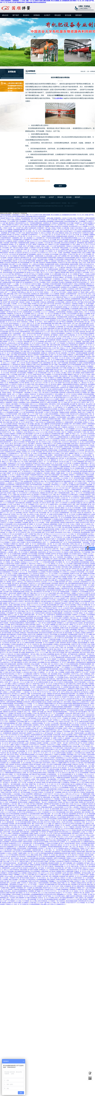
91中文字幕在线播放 (23, 404)
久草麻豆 (78, 604)
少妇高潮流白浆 (41, 275)
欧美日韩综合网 (46, 465)
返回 (60, 186)
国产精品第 (25, 636)
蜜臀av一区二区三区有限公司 (22, 552)
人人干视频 (19, 394)
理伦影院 (42, 613)
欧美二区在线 (54, 331)
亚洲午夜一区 (47, 550)
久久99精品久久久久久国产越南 (11, 361)
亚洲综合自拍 (12, 343)
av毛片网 (86, 437)
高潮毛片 (47, 438)
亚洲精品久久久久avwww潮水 (16, 455)
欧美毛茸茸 (11, 746)
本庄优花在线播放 (49, 585)
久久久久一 (60, 718)
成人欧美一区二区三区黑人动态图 (57, 354)
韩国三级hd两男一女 (40, 412)
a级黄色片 (88, 823)
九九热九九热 (21, 261)
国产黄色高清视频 (14, 618)
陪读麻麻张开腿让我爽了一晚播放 (82, 279)
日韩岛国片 (26, 864)
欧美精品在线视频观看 (49, 856)
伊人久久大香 (53, 252)
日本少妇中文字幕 (82, 294)
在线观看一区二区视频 (17, 560)
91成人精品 (30, 298)
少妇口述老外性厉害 (46, 751)
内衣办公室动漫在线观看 (19, 524)
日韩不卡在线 (83, 307)
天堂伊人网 (70, 547)
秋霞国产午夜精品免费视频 (62, 308)
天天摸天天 (72, 836)
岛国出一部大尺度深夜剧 (54, 567)
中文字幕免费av (40, 476)
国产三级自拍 (54, 558)
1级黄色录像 (88, 851)
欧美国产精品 (25, 785)
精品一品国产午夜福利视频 (61, 363)
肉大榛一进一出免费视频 (82, 234)
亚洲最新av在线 (36, 822)
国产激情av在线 (59, 328)
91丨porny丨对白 (50, 405)
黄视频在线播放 (27, 266)
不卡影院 (83, 432)
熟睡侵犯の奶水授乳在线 (22, 290)
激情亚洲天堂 (70, 869)
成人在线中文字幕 (61, 624)
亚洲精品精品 (45, 557)
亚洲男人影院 (25, 325)
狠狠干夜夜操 (26, 419)
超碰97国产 (92, 256)
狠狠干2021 (24, 705)
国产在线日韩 (89, 804)
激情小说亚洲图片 (81, 484)
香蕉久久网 (63, 231)
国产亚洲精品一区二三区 (30, 649)
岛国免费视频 (80, 315)
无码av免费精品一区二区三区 (62, 394)
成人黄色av (81, 305)
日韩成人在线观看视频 (40, 221)
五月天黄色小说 (89, 588)
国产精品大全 (61, 683)
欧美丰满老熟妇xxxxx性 (83, 695)
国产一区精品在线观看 (23, 409)
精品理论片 (29, 537)
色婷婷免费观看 (41, 565)
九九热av (51, 272)
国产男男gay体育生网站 (29, 624)
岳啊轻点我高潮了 (66, 749)
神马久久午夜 (4, 734)
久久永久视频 (66, 537)
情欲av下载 (40, 272)
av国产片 (57, 502)
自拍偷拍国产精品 (73, 317)
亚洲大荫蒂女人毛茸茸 (55, 404)
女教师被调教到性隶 (25, 331)
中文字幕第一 (27, 695)
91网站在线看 (10, 466)
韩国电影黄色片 (44, 507)
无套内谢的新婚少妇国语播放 (37, 405)
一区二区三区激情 (35, 396)
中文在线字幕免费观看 (33, 289)
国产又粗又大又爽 (30, 726)
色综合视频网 (41, 662)
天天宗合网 (47, 243)
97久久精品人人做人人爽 (66, 325)
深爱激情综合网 (55, 725)
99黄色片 (69, 261)
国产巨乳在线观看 (52, 818)
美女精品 (55, 516)
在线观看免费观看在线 (89, 363)
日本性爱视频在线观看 (89, 493)
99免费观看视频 (43, 881)
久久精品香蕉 (9, 259)
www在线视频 (35, 305)
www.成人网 (38, 267)
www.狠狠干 (8, 833)
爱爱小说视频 (16, 315)
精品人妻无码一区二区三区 (61, 649)
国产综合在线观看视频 (26, 590)
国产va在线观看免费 (61, 445)
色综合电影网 (89, 267)
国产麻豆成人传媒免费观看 (19, 621)
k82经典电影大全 (12, 236)
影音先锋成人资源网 (29, 516)
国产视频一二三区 (59, 667)
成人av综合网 (17, 318)
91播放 (21, 861)
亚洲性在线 (52, 679)
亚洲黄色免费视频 (68, 682)
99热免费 (52, 687)
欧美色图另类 (60, 861)
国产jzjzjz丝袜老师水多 (23, 346)
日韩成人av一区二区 (65, 348)
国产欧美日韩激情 (10, 427)
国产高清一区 (63, 458)
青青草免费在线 (58, 381)
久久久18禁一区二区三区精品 (31, 251)
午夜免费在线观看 (59, 509)
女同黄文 (90, 881)
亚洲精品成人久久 (44, 869)
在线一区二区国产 (19, 614)
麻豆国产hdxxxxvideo (17, 377)
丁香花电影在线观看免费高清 (16, 623)
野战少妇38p (32, 563)
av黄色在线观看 (90, 754)
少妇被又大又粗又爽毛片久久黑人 (13, 226)
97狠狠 (10, 532)
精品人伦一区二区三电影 (33, 323)
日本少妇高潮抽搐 (55, 438)
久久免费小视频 (91, 396)
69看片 (55, 493)
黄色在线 (79, 679)
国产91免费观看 (62, 256)
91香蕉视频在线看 (17, 239)
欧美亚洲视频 (29, 381)
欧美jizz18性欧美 (77, 683)
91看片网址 (57, 425)
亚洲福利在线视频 (5, 396)
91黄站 (12, 249)
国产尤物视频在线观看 (6, 282)
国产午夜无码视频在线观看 (53, 287)
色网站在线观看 (64, 247)
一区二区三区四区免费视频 (36, 409)
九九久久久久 (79, 428)
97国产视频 (80, 302)
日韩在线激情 (54, 282)
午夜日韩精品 (74, 779)
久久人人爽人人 (66, 501)
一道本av (24, 333)
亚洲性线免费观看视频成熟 (47, 667)
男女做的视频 (23, 300)
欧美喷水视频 (56, 702)
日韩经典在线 (51, 353)
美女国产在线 (20, 228)
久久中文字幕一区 (84, 330)
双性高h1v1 (11, 437)
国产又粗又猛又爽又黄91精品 (19, 628)
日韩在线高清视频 (48, 734)
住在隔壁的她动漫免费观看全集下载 (81, 318)
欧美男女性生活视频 (36, 226)
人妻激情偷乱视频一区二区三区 (44, 516)
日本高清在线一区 (77, 611)
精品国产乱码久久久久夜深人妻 (75, 817)
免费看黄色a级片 (54, 458)
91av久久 (38, 817)
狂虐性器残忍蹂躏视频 (29, 295)
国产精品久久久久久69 (65, 830)
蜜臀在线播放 (58, 274)
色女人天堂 (21, 461)
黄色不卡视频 (11, 219)
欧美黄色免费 (76, 530)
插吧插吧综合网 (24, 389)
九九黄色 (32, 825)
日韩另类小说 (88, 853)
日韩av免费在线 (17, 637)
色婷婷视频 (19, 512)
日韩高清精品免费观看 (40, 448)
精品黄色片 (91, 611)
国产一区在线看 (90, 672)
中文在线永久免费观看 (77, 394)
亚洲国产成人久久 (76, 626)
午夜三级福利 (69, 400)
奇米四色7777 (41, 848)
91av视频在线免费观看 (87, 430)
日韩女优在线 (75, 540)
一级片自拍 (33, 654)
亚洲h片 (61, 463)
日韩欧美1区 (59, 741)
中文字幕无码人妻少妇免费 (9, 642)
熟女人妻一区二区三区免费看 (83, 254)
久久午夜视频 (37, 391)
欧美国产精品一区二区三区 (25, 374)
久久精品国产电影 (33, 868)
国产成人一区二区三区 (25, 526)
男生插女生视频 (60, 759)
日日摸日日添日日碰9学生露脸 (43, 560)
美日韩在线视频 (25, 894)
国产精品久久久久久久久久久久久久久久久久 (73, 425)
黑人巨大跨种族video (85, 707)
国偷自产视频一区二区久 (15, 460)
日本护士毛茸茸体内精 (24, 294)
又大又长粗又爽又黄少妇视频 (59, 374)
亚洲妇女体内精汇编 (55, 226)
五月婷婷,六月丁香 (65, 529)
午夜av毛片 (60, 836)
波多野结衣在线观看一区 (58, 389)
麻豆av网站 (49, 478)
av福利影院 (19, 476)
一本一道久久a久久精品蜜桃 (51, 313)
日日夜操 (57, 642)
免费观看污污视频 (21, 593)
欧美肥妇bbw (62, 869)
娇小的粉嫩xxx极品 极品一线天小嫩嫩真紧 (39, 424)
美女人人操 (33, 565)
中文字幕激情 (14, 688)
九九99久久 (80, 593)
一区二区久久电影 (37, 229)
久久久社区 (10, 504)
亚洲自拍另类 (73, 598)
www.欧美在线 (19, 341)
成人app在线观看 (32, 460)
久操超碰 (55, 351)
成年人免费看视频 (54, 876)
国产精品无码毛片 (77, 233)
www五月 (47, 575)
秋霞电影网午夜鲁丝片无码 (37, 475)
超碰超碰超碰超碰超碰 (45, 224)
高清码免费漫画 (7, 305)
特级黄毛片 (43, 744)
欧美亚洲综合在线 (80, 753)
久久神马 (74, 461)
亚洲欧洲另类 (43, 567)
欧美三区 (32, 345)
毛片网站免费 (79, 716)
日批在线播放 (67, 346)
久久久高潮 (28, 874)
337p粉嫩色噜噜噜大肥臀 (46, 356)
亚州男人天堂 (45, 764)
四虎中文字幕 (72, 356)
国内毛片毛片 (3, 639)
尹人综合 (22, 588)
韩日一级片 (51, 396)
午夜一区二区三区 (37, 231)
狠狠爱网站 (69, 290)
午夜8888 (28, 359)
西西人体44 (29, 308)
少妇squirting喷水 (8, 876)
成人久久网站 (76, 368)
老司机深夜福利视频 (69, 221)
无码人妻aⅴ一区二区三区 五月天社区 (42, 549)
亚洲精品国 (23, 632)
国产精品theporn (14, 391)
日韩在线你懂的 (7, 771)
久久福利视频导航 (54, 830)
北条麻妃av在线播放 (52, 466)
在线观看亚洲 (60, 257)
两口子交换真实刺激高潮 (88, 442)
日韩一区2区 (36, 335)
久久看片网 (22, 363)
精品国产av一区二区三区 (85, 345)
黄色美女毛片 (33, 585)
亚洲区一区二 (87, 315)
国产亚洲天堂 (86, 563)
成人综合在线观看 (17, 534)
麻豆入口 (6, 869)
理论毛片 (7, 407)
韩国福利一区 (55, 659)
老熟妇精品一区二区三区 (75, 335)
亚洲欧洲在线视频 (67, 764)
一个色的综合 (71, 711)
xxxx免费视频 (76, 707)
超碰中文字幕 (15, 289)
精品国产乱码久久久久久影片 (43, 331)
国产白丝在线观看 (26, 850)
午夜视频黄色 (19, 887)
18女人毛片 (70, 341)
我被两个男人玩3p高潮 (69, 762)
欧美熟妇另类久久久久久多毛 (42, 366)
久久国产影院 (6, 279)
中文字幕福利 (50, 437)
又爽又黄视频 (36, 751)
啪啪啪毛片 (70, 374)
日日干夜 (20, 790)
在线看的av (56, 644)
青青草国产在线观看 (17, 349)
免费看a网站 (51, 825)
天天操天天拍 (33, 631)
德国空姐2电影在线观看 (70, 379)
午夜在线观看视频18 (25, 639)
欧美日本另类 (15, 526)
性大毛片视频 (70, 223)
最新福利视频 (30, 366)
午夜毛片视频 (17, 527)
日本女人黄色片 (24, 499)
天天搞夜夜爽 (45, 812)
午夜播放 (68, 219)
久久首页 (42, 749)
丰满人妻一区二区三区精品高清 (82, 397)
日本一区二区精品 (63, 402)
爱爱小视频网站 (36, 266)
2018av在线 (51, 647)
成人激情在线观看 (54, 809)
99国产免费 (26, 631)
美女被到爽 (3, 234)
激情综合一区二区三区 (41, 325)
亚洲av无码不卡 (75, 443)
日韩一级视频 (83, 573)
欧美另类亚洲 (50, 868)
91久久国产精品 (78, 647)
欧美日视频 (89, 410)
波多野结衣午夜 (64, 387)
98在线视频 (73, 860)
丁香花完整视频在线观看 (39, 590)
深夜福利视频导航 (11, 290)
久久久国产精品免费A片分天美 (74, 399)
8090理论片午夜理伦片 (6, 239)
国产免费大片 (52, 539)
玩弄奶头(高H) (45, 864)
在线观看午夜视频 (70, 672)
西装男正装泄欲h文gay (47, 631)
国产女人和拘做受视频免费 (88, 530)
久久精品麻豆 (81, 855)
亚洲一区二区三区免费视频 (37, 341)
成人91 (8, 762)
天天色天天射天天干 (70, 315)
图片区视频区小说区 (83, 598)
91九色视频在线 (76, 463)
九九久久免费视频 (8, 229)
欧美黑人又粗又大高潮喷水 (84, 252)
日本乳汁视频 (64, 619)
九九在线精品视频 (23, 881)
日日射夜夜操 (65, 226)
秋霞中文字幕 (9, 307)
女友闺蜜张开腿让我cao (29, 336)
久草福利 (21, 348)
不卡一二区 (7, 568)
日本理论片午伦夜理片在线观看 (19, 838)
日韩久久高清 (77, 637)
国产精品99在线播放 (40, 774)
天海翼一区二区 (41, 287)
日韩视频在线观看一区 (17, 762)
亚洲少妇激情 (27, 655)
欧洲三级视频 (25, 267)
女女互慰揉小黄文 (56, 442)
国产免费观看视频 (44, 845)
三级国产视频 (10, 328)
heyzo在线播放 (42, 572)
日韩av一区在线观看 (8, 428)
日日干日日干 (38, 382)
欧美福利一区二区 (55, 705)
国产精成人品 (65, 600)
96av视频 (65, 616)
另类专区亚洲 (3, 277)
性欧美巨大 (79, 371)
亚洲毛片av (66, 456)
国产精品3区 (73, 679)
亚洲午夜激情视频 (5, 435)
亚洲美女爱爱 (56, 345)
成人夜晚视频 (66, 596)
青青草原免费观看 (19, 703)
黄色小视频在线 (36, 601)
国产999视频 (74, 346)
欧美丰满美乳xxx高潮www (50, 762)
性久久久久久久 (44, 690)
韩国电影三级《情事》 (36, 558)
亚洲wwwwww (7, 363)
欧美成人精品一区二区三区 (70, 336)
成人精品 (9, 417)
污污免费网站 (58, 377)
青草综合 (70, 621)
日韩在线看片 (5, 491)
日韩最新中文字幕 (14, 878)
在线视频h (51, 259)
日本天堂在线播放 (21, 372)
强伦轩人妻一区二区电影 (46, 514)
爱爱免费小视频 (65, 272)
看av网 (6, 746)
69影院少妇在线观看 (52, 402)
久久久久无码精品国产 (56, 420)
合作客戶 (47, 15)
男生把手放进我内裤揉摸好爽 (78, 526)
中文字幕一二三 (38, 562)
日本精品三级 (89, 820)
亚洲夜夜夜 (3, 651)
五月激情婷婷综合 (74, 848)
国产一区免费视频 (80, 221)
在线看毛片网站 (49, 307)
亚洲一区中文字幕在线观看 (56, 447)
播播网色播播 (33, 552)
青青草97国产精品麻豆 (35, 764)
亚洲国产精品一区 (78, 320)
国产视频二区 (8, 478)
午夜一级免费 (39, 517)
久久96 (7, 776)
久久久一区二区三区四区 (30, 884)
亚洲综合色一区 (34, 394)
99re (82, 516)
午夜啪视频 (74, 252)
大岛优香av (89, 356)
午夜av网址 (82, 224)
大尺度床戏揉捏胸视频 (85, 685)
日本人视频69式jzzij (85, 568)
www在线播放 (8, 501)
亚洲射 (70, 746)
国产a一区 (11, 298)
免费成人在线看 (83, 308)
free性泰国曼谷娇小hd (13, 453)
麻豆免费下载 (73, 404)
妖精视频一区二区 (49, 274)
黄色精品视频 (26, 489)
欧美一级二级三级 (50, 308)
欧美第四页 (11, 600)
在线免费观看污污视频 (52, 609)
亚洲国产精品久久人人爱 (49, 443)
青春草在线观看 (90, 475)
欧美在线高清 (63, 341)
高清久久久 (34, 313)
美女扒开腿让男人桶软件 (81, 251)
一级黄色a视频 (50, 218)
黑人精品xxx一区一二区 (54, 267)
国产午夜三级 (50, 777)
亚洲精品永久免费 (31, 364)
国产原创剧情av (8, 498)
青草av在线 (55, 233)
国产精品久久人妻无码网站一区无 (84, 272)
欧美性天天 (43, 402)
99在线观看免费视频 (35, 830)
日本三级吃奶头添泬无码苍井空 (61, 451)
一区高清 (75, 680)
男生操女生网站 (43, 578)
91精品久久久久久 (5, 391)
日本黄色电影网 (39, 295)
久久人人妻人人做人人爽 (84, 336)
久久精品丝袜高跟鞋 (58, 807)
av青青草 (44, 746)
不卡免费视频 (25, 405)
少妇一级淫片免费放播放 (66, 863)
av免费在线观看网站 (23, 573)
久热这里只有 (31, 583)
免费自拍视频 (58, 428)
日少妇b (27, 427)
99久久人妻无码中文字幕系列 (36, 573)
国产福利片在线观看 (61, 690)
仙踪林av (15, 402)
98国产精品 (22, 470)
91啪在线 (74, 292)
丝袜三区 (64, 432)
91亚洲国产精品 (32, 534)
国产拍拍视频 (50, 677)
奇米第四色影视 (26, 219)
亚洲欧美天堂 (77, 692)
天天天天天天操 (69, 521)
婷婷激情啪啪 (66, 381)
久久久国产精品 (79, 762)
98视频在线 (61, 233)
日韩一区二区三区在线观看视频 (34, 611)
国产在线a (48, 228)
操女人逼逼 (79, 323)
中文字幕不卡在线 (20, 233)
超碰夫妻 (66, 328)
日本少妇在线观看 (72, 313)
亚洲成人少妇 (34, 761)
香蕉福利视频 (72, 363)
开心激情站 (64, 289)
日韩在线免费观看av (53, 414)
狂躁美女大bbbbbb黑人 (22, 379)
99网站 (87, 292)
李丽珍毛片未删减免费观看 (26, 618)
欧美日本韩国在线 (14, 323)
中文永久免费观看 (17, 586)
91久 (38, 489)
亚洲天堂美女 (9, 792)
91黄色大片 (34, 670)
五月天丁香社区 (16, 321)
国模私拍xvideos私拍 (22, 662)
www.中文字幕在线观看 (12, 855)
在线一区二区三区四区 (86, 726)
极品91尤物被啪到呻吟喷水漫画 (48, 386)
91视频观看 (13, 887)
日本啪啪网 (31, 504)
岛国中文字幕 (40, 307)
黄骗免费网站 (9, 440)
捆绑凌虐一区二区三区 (30, 343)
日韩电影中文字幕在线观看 (63, 443)
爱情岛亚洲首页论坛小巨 (22, 223)
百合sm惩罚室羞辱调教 (37, 539)
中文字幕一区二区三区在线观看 (42, 521)
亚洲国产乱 (6, 784)
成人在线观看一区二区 (75, 718)
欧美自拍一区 (85, 435)
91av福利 (45, 414)
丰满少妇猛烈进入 (63, 376)
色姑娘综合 (53, 817)
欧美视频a (78, 836)
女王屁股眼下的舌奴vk (9, 287)
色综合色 (72, 456)
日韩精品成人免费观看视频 (59, 223)
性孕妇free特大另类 (50, 810)
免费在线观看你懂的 (30, 715)
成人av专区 (84, 368)
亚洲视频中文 (60, 623)
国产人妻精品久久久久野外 (52, 244)
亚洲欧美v (84, 424)
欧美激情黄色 (15, 567)
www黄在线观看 (89, 878)
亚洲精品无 (89, 558)
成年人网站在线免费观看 (46, 644)
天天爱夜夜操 (56, 279)
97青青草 (32, 428)
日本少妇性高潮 (12, 734)
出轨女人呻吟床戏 (24, 224)
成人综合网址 (63, 313)
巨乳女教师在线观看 (56, 716)
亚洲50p (79, 328)
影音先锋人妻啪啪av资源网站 (34, 368)
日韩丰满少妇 (59, 456)
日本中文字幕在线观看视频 (74, 364)
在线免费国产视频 (73, 601)
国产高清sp (32, 274)
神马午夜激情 (51, 660)
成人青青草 (63, 804)
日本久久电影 (90, 376)
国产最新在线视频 (30, 442)
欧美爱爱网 (11, 705)
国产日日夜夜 (21, 447)
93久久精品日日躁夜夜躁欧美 (7, 641)
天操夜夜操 (74, 303)
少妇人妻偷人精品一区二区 (27, 351)
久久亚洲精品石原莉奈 (58, 519)
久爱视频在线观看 (84, 247)
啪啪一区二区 (32, 389)
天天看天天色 (60, 637)
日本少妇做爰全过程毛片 (65, 504)
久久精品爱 (81, 415)
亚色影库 (28, 363)
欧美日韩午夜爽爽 (29, 730)
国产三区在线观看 (38, 369)
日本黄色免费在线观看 (55, 284)
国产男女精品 (76, 539)
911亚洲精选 (83, 810)
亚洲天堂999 (39, 580)
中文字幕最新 (89, 338)
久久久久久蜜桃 (30, 285)
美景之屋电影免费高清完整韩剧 (69, 238)
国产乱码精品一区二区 (55, 785)
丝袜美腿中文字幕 (66, 310)
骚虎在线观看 (8, 840)
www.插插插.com (9, 483)
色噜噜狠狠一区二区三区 (23, 830)
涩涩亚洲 (14, 256)
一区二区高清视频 (59, 677)
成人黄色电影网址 (63, 634)
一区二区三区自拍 (36, 526)
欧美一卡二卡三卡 (15, 588)
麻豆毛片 (10, 335)
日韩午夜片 (25, 512)
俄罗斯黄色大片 (19, 274)
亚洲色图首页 (69, 586)
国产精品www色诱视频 (17, 539)
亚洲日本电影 (67, 455)
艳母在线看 (73, 606)
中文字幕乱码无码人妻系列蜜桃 (18, 368)
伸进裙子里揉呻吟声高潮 (48, 236)
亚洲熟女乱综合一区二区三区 (52, 486)
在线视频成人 (52, 312)
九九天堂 (26, 274)
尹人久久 (37, 652)
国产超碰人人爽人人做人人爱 (70, 846)
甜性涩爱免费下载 (31, 835)
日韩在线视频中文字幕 (14, 465)
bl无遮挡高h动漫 (70, 392)
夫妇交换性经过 (82, 287)
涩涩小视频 (58, 665)
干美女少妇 (85, 310)
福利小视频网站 (84, 256)
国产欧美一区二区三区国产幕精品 (16, 611)
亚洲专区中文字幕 (63, 262)
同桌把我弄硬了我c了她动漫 (10, 781)
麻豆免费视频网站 (54, 864)
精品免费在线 (20, 644)
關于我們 (16, 15)
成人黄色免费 (35, 494)
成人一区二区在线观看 (83, 618)
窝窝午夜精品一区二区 (76, 442)
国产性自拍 (26, 575)
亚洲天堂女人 (81, 889)
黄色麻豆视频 (55, 368)
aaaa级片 (73, 435)
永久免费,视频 (65, 228)
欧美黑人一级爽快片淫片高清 (22, 428)
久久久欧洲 (40, 902)
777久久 (47, 315)
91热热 (60, 470)
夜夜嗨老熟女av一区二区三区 (81, 586)
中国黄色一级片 (9, 562)
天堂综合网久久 (15, 572)
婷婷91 (46, 354)
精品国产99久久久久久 (14, 619)
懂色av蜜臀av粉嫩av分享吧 (11, 294)
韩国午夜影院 (73, 600)
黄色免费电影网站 (25, 218)
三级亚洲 (61, 335)
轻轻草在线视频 (4, 631)
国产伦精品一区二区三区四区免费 (48, 219)
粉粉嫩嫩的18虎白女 (24, 506)
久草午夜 (30, 456)
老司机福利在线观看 (9, 716)
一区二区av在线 (43, 326)
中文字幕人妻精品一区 (84, 219)
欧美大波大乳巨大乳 (59, 369)
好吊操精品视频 (31, 300)
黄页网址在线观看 (22, 802)
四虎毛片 (83, 402)
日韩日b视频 (36, 471)
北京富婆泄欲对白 (33, 234)
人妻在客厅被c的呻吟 (69, 843)
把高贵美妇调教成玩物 (24, 275)
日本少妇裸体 (87, 351)
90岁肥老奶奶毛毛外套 (15, 267)
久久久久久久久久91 (50, 297)
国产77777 (67, 675)
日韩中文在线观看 (87, 259)
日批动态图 (35, 502)
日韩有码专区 (12, 540)
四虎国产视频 (13, 243)
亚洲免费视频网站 (16, 317)
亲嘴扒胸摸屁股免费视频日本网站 (21, 280)
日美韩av (72, 544)
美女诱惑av (59, 835)
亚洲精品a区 (44, 353)
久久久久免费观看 (54, 294)
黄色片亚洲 (44, 600)
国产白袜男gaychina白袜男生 (10, 345)
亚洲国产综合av (49, 700)
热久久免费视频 (24, 407)
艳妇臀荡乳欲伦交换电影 (51, 470)
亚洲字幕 (53, 553)
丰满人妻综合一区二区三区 (58, 358)
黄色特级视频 (17, 445)
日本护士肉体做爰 (55, 430)
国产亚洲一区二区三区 (73, 723)
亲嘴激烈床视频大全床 (50, 703)
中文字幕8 (48, 483)
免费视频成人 (72, 695)
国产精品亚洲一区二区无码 (84, 790)
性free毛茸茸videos (65, 572)
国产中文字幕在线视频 (30, 606)
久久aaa (48, 305)
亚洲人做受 (12, 264)
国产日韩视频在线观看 (26, 279)
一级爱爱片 (34, 711)
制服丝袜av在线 (51, 456)
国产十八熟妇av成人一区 (81, 577)
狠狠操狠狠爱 (45, 420)
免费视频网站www (61, 894)
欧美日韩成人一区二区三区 (42, 336)
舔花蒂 (82, 443)
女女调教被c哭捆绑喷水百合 (83, 514)
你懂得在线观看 (77, 563)
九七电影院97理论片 (53, 504)
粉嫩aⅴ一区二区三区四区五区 (23, 284)
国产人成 (32, 257)
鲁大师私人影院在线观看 (22, 685)
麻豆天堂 (74, 302)
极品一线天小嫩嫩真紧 (68, 736)
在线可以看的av (63, 254)
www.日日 (38, 583)
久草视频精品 (89, 366)
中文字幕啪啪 (66, 756)
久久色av (48, 723)
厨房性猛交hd (49, 613)
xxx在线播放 (87, 313)
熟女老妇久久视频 (40, 351)
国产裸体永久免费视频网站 (67, 321)
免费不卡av (36, 435)
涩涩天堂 (45, 419)
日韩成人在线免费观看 (65, 669)
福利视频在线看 (28, 481)
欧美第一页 (57, 289)
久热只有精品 (62, 570)
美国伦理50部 (50, 289)
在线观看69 (10, 738)
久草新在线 (41, 318)
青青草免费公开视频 (67, 567)
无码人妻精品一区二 (76, 382)
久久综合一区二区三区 (42, 726)
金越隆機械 (59, 98)
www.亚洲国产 (82, 614)
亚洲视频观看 (10, 846)
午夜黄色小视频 (23, 399)
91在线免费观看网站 (89, 886)
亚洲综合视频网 (18, 679)
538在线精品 (19, 707)
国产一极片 (11, 858)
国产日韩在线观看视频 (24, 262)
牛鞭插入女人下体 (49, 618)
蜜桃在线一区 (14, 506)
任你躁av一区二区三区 (6, 397)
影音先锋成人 (80, 417)
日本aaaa (40, 239)
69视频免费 (39, 634)
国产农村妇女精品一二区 (87, 290)
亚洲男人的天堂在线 (84, 264)
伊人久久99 (52, 812)
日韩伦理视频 (25, 777)
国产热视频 (22, 652)
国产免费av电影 (55, 540)
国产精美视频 (39, 619)
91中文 (92, 317)
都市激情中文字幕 (42, 466)
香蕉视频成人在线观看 (72, 312)
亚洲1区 (44, 391)
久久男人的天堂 (85, 295)
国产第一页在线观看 (42, 641)
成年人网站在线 (48, 711)
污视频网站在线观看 (64, 412)
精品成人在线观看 (53, 570)
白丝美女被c (76, 581)
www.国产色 (15, 269)
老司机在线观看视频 (82, 534)
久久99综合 (8, 853)
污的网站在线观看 (7, 488)
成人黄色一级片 (18, 728)
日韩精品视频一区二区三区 (55, 772)
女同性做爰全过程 (31, 616)
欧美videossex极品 (55, 471)
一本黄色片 (17, 218)
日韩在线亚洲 (14, 845)
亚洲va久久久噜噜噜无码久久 (58, 904)
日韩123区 (15, 851)
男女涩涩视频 (53, 634)
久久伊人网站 (57, 813)
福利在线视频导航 (30, 410)
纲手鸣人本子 (17, 792)
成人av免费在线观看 (68, 506)
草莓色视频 (26, 341)
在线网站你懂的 (86, 491)
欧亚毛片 (92, 219)
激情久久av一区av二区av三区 (59, 491)
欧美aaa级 (84, 884)
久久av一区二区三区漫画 (51, 573)
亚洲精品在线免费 (43, 570)
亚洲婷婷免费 (79, 728)
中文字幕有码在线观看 (11, 414)
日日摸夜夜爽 (27, 349)
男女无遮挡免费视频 (18, 272)
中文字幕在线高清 (30, 879)
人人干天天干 (23, 323)
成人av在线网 (89, 613)
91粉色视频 (39, 238)
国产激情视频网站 (31, 254)
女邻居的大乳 (60, 318)
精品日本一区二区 (75, 810)
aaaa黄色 (55, 256)
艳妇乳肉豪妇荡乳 (20, 502)
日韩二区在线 (65, 568)
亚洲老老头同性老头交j (50, 759)
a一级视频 (57, 777)
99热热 (18, 761)
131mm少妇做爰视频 (63, 573)
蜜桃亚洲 (23, 693)
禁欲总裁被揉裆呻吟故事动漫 (76, 583)
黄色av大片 (53, 366)
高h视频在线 (26, 825)
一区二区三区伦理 (81, 860)
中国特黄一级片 (11, 394)
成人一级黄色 (58, 506)
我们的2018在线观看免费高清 (34, 542)
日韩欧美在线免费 (34, 575)
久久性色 (88, 682)
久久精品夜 (37, 246)
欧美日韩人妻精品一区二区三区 (63, 507)
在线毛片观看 (6, 832)
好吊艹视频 (30, 593)
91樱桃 (90, 634)
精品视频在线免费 (49, 264)
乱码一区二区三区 (56, 784)
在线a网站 (91, 440)
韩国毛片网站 (76, 713)
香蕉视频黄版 (10, 570)
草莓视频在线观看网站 (52, 262)
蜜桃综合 (12, 759)
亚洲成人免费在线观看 (49, 328)
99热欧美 (23, 364)
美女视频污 (4, 338)
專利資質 (57, 15)
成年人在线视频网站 (21, 221)
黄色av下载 (44, 481)
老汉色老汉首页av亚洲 (50, 894)
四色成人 (60, 674)
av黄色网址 (17, 437)
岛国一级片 (26, 578)
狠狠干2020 (3, 535)
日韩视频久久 (7, 542)
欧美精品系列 (27, 702)
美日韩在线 (18, 764)
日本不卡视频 (50, 290)
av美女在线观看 (52, 836)
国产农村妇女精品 (33, 376)
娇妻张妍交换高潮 (75, 841)
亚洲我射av (6, 410)
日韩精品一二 (67, 489)
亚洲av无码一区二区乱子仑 (43, 540)
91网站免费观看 (62, 364)
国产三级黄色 (6, 899)
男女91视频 (90, 698)
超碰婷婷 (78, 358)
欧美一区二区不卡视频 (34, 358)
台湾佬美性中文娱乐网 (78, 496)
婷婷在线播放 (71, 769)
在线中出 (66, 335)
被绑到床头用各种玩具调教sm (30, 318)
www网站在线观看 (78, 354)
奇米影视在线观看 (12, 371)
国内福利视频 (55, 392)
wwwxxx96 (13, 409)
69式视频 (54, 280)
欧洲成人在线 (68, 233)
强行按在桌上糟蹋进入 (58, 277)
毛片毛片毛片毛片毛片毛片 (44, 692)
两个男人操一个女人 (10, 432)
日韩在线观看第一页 (78, 269)
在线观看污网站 (8, 818)
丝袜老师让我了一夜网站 (81, 386)
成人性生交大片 (46, 333)
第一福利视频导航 (79, 243)
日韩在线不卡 (77, 881)
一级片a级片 (65, 743)
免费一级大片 (56, 494)
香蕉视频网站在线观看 (13, 412)
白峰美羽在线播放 (27, 725)
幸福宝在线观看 (45, 266)
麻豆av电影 (60, 593)
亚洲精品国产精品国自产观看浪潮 (55, 391)
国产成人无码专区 (30, 517)
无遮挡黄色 (47, 473)
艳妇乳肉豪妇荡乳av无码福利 (20, 486)
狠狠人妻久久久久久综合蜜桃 (36, 522)
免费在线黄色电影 (55, 522)
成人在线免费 (69, 751)
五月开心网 (28, 815)
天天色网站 (51, 897)
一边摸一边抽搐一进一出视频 (7, 509)
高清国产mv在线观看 (18, 241)
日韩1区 (88, 677)
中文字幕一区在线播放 (40, 282)
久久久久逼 (49, 833)
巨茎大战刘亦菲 (59, 585)
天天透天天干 (74, 466)
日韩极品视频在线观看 (46, 807)
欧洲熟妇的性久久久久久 (82, 501)
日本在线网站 (5, 247)
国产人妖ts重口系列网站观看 (69, 590)
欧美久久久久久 (34, 404)
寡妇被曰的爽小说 (25, 315)
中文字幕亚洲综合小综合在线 (38, 496)
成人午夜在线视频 (68, 326)
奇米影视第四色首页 (29, 560)
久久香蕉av (59, 578)
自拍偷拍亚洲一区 (33, 415)
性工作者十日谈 (64, 488)
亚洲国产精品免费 (51, 623)
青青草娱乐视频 (45, 790)
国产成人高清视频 (83, 261)
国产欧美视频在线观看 (14, 639)
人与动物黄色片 (74, 591)
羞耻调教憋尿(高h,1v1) (6, 364)
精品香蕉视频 (37, 679)
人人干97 (4, 219)
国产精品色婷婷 (75, 471)
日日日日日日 (65, 442)
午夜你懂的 (40, 685)
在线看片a (90, 349)
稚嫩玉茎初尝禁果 (60, 581)
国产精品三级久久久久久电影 (14, 336)
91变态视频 (38, 285)
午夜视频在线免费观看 (8, 703)
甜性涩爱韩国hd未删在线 (82, 297)
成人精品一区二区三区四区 (15, 809)
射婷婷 (68, 879)
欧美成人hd (48, 392)
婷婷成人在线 (75, 409)
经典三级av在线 (4, 675)
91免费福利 (48, 374)
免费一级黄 (50, 345)
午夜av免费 (31, 598)
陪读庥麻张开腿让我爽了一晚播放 (60, 433)
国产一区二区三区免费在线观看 (12, 553)
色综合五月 (75, 261)
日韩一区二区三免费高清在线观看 (49, 269)
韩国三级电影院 (89, 243)
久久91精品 (7, 506)
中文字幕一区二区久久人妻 (68, 234)
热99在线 (13, 687)
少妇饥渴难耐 (53, 756)
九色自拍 (64, 218)
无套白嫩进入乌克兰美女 (16, 695)
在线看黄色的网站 (59, 221)
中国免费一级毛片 (22, 246)
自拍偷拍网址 (49, 858)
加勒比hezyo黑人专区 (55, 749)
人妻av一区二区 (17, 270)
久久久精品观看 (38, 455)
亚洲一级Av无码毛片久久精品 (43, 442)
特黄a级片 (10, 285)
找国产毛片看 (39, 414)
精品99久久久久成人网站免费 (22, 328)
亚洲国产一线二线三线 (13, 473)
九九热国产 (74, 410)
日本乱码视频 (20, 721)
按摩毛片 (9, 651)
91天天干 (37, 504)
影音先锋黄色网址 (23, 354)
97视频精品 (70, 432)
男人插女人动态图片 (77, 229)
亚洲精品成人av (27, 723)
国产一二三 (8, 292)
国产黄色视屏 (68, 277)
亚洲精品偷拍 (29, 674)
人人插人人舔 (19, 507)
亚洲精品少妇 (75, 702)
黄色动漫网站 (85, 241)
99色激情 (2, 409)
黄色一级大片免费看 (25, 340)
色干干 (35, 608)
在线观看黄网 (34, 363)
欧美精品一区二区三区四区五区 (48, 270)
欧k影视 (77, 392)
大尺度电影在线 (39, 399)
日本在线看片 (48, 351)
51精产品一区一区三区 (39, 753)
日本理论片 (39, 606)
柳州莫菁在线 (16, 364)
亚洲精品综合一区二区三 (8, 251)
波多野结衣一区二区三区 (56, 305)
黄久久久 (22, 285)
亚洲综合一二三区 (49, 292)
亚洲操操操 (40, 886)
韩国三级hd (51, 330)
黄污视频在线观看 (49, 369)
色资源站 (80, 623)
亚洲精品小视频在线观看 (26, 448)
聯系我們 (78, 15)
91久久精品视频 (17, 397)
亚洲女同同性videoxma (24, 855)
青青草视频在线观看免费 (79, 609)
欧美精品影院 (73, 789)
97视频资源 (18, 545)
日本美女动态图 (87, 302)
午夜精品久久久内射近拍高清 (73, 246)
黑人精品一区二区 (53, 682)
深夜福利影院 (77, 812)
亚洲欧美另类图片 (44, 294)
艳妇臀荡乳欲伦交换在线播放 (20, 478)
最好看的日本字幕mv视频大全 (66, 251)
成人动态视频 (60, 361)
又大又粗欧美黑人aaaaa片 (46, 494)
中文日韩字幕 (67, 463)
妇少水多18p (83, 748)
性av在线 (80, 680)
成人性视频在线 (73, 287)
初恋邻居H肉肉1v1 (57, 550)
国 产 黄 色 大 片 (81, 785)
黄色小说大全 (77, 402)
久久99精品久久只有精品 (42, 705)
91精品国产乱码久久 (49, 889)
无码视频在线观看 (73, 634)
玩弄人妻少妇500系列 (36, 427)
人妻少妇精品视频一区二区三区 (30, 440)
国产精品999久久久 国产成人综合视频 (22, 828)
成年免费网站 (91, 384)
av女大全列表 (12, 254)
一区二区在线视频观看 (35, 557)
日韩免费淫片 (80, 218)
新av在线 (47, 662)
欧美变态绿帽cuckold (47, 767)
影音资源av (60, 731)
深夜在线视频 (23, 869)
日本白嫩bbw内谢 (7, 591)
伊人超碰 (19, 585)
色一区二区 (88, 690)
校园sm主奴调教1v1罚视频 (20, 596)
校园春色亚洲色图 (40, 748)
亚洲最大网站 (87, 858)
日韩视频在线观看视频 (57, 707)
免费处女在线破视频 (36, 702)
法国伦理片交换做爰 (40, 860)
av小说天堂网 (52, 743)
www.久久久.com (82, 396)
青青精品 (4, 902)
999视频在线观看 (13, 348)
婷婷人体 (25, 651)
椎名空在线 (28, 601)
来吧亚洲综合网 (32, 641)
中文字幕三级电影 (10, 379)
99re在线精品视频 (7, 797)
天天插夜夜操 (57, 415)
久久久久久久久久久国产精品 (39, 604)
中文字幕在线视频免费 (16, 297)
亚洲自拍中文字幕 (30, 580)
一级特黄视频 (27, 392)
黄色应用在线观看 (8, 272)
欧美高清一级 (37, 603)
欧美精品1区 (41, 838)
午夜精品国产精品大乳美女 (82, 377)
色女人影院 (76, 331)
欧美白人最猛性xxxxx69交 (85, 346)
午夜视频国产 (85, 619)
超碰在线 (75, 517)
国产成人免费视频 (73, 376)
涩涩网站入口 (86, 422)
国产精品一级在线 (26, 604)
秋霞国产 (39, 389)
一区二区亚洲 (45, 624)
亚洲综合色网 (22, 733)
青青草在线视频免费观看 (33, 353)
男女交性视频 (91, 573)
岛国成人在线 (71, 371)
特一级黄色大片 (80, 267)
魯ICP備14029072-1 (69, 206)
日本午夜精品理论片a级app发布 (12, 700)
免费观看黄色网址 (12, 749)
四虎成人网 (75, 305)
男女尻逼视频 (42, 512)
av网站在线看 (62, 723)
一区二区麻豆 (32, 287)
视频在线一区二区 (7, 468)
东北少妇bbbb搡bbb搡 (24, 269)
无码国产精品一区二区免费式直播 (28, 425)
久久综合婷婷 (29, 317)
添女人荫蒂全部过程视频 (52, 769)
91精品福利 (10, 257)
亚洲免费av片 (70, 577)
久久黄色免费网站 (87, 289)
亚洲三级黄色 (69, 812)
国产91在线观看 (87, 659)
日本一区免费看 (28, 758)
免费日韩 (2, 478)
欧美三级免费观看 (77, 700)
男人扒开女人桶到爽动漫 (69, 887)
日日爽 (92, 637)
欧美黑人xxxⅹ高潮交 (40, 345)
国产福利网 (31, 430)
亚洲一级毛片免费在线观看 (38, 218)
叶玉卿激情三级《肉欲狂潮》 (38, 437)
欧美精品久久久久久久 (27, 562)
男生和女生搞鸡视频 (32, 555)
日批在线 (82, 333)
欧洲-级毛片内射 (84, 522)
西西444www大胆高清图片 (11, 835)
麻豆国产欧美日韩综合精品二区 (81, 282)
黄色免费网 (91, 353)
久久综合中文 (67, 305)
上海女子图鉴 (69, 269)
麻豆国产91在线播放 (72, 642)
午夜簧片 (5, 228)
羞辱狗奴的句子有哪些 (83, 379)
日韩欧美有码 (81, 629)
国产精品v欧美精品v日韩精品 (12, 351)
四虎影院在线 (50, 695)
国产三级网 (71, 488)
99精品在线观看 (34, 224)
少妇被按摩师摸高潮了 (6, 238)
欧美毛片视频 (17, 902)
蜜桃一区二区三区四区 (26, 231)
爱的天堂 (53, 410)
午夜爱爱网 (31, 891)
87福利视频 (6, 243)
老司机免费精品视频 (46, 323)
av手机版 (34, 728)
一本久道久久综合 (88, 606)
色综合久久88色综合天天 (80, 349)
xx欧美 (92, 674)
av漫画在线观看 (15, 832)
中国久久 (48, 430)
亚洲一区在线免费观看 (15, 333)
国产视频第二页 (17, 325)
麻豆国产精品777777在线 (9, 308)
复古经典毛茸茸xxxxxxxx (75, 226)
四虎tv (16, 535)
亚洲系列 (74, 749)
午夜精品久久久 (9, 904)
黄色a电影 (88, 331)
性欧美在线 (69, 320)
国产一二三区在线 (61, 386)
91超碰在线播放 (76, 832)
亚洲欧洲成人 (19, 251)
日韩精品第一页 (8, 626)
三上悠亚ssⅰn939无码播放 (37, 264)
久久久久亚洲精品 (30, 420)
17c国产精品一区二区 (49, 359)
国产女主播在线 (20, 716)
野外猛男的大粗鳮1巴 (67, 284)
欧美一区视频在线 (63, 427)
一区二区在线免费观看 (10, 616)
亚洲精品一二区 (82, 774)
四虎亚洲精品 (12, 346)
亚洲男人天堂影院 (58, 802)
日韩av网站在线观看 (44, 249)
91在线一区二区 (51, 372)
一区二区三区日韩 (79, 420)
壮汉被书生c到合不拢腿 (60, 330)
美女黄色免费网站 (12, 580)
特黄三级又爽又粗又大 (66, 496)
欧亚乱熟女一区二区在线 (78, 758)
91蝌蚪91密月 (31, 371)
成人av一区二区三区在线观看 (18, 736)
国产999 (38, 428)
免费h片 (89, 810)
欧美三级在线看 (61, 366)
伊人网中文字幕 (17, 259)
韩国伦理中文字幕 (71, 267)
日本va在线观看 (10, 330)
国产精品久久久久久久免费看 (51, 399)
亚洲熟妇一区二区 (65, 841)
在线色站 (43, 285)
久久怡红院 (26, 330)
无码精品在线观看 (17, 690)
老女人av (28, 470)
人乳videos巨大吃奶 (78, 277)
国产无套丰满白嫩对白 (82, 711)
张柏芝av (81, 312)
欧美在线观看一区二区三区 (44, 659)
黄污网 (21, 266)
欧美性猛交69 (11, 277)
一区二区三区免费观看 (69, 428)
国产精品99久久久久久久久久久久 (33, 241)
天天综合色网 (19, 565)
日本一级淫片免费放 (65, 702)
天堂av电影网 (60, 675)
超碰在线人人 (19, 720)
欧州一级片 (25, 509)
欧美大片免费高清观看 (75, 239)
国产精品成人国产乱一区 (87, 705)
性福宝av (2, 292)
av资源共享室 (21, 517)
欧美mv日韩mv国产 (17, 651)
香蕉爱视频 (29, 502)
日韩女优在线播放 (29, 716)
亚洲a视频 (70, 368)
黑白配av (84, 371)
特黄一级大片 (53, 557)
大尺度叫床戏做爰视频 (23, 468)
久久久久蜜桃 (11, 476)
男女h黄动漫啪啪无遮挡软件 (11, 400)
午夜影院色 (64, 494)
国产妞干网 (16, 698)
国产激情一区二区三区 (19, 422)
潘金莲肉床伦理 (65, 588)
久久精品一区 (84, 832)
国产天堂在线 (67, 585)
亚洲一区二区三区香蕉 (19, 438)
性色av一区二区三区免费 (49, 239)
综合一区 (2, 562)
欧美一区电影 (87, 262)
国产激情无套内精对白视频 (53, 782)
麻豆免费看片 (52, 417)
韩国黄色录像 (40, 498)
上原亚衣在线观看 (12, 471)
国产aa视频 (37, 447)
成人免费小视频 (55, 797)
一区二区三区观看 (22, 303)
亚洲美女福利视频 (88, 223)
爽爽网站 (71, 453)
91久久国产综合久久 (70, 670)
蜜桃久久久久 (40, 315)
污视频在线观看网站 (85, 498)
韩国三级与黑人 (29, 447)
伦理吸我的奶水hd (8, 270)
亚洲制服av (19, 451)
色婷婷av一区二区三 (31, 417)
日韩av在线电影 (33, 662)
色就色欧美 (42, 262)
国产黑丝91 (42, 308)
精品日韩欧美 (53, 593)
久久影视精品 (91, 799)
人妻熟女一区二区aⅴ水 (19, 669)
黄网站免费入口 (85, 463)
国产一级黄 (13, 247)
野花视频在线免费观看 (85, 664)
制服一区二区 (91, 604)
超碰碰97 (5, 603)
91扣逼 (52, 761)
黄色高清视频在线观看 (72, 901)
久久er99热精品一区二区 (51, 251)
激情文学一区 (57, 547)
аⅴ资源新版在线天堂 (9, 451)
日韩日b (48, 282)
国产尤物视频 (46, 226)
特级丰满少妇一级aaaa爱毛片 (85, 404)
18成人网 (49, 544)
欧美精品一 (37, 387)
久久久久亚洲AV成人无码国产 (47, 758)
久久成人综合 (9, 779)
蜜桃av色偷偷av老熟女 (37, 855)
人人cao (17, 279)
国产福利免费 (22, 366)
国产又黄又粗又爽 (39, 247)
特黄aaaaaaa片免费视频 (19, 381)
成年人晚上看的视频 (12, 753)
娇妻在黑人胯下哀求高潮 (43, 621)
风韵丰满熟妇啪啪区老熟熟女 (9, 609)
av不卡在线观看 (12, 761)
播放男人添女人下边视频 (84, 412)
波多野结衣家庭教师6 (63, 818)
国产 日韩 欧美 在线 (74, 568)
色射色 (88, 652)
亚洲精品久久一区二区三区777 (12, 310)
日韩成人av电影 (45, 246)
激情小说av (22, 769)
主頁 (88, 71)
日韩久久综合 (83, 409)
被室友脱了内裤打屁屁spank (58, 261)
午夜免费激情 (82, 506)
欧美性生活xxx (67, 396)
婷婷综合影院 (72, 241)
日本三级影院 (44, 396)
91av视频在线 (13, 246)
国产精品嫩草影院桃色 (38, 889)
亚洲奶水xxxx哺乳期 (82, 405)
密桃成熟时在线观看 (31, 466)
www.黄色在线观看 (86, 455)
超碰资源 (58, 641)
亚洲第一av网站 (42, 376)
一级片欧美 (32, 687)
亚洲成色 (87, 892)
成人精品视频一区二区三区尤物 (62, 338)
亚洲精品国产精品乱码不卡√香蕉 (19, 479)
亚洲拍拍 (32, 325)
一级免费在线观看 (39, 256)
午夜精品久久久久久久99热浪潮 (20, 771)
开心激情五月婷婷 (30, 384)
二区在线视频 (45, 284)
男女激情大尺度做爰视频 (65, 282)
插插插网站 (71, 407)
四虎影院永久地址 (84, 445)
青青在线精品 (85, 809)
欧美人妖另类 (89, 519)
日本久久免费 (6, 303)
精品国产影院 (74, 777)
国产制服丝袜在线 (73, 654)
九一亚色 (24, 608)
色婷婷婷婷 (62, 269)
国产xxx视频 (56, 231)
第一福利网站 (8, 581)
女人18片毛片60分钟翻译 (67, 828)
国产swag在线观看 (11, 883)
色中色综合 (44, 267)
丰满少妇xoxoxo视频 (16, 568)
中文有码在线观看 (59, 259)
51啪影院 (90, 600)
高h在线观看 (58, 695)
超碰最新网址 (16, 238)
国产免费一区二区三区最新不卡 (13, 595)
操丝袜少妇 (69, 609)
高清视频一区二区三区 (53, 325)
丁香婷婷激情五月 (80, 475)
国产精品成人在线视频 (88, 328)
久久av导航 (19, 264)
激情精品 (62, 522)
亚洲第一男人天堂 (27, 772)
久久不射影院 (6, 726)
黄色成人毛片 (87, 583)
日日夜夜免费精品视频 (16, 677)
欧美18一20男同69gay (17, 581)
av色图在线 (68, 302)
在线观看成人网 (47, 223)
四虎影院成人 (8, 486)
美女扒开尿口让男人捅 (10, 830)
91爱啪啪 (90, 389)
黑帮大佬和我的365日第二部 (42, 384)
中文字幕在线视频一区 (19, 521)
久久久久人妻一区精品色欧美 (85, 238)
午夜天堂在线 (61, 219)
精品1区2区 (61, 516)
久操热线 (5, 758)
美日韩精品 (41, 438)
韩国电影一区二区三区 (9, 341)
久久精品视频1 (47, 491)
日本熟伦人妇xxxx (65, 295)
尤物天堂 (14, 261)
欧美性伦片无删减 (36, 284)
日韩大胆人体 (57, 697)
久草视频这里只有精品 (80, 621)
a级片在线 (47, 595)
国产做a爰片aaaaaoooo (30, 272)
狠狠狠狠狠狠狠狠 (21, 616)
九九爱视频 (24, 430)
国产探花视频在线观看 (36, 484)
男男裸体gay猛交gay (63, 848)
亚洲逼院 (42, 575)
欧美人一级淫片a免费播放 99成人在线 (49, 321)
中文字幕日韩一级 (35, 892)
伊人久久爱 (3, 575)
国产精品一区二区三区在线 (32, 688)
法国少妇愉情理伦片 (55, 435)
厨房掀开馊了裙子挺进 (35, 499)
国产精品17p (30, 519)
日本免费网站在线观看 (10, 848)
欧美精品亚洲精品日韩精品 (40, 772)
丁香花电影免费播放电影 (35, 223)
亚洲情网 (80, 521)
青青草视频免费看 (81, 343)
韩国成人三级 (82, 897)
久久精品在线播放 (48, 455)
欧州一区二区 (37, 298)
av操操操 (69, 292)
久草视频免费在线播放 (36, 506)
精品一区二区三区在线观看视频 (20, 415)
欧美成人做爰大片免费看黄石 (72, 359)
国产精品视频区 (20, 491)
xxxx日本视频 (13, 374)
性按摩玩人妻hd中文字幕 (65, 331)
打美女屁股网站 (74, 550)
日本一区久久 (43, 771)
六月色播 (39, 787)
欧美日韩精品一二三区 (73, 224)
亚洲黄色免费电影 (65, 264)
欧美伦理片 (82, 338)
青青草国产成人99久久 (46, 713)
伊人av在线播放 (27, 728)
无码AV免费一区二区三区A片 (11, 861)
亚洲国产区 (38, 651)
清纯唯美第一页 (23, 244)
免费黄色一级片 (81, 887)
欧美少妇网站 (44, 447)
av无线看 (14, 573)
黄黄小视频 (12, 629)
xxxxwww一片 (9, 419)
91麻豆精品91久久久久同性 (30, 886)
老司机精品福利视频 (69, 257)
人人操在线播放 (16, 794)
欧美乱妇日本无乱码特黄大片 (50, 241)
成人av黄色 (35, 308)
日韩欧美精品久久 (62, 688)
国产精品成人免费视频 (63, 553)
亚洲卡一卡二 (83, 447)
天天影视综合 (71, 289)
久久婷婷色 (87, 524)
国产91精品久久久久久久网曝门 (60, 483)
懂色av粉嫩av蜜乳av (53, 580)
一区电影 (47, 522)
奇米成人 (76, 506)
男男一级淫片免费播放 (73, 256)
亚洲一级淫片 (65, 453)
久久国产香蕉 (55, 348)
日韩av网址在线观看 (67, 527)
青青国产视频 (3, 476)
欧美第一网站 (19, 629)
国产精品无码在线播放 (6, 349)
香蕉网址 (81, 802)
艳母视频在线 (76, 527)
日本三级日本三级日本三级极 (46, 502)
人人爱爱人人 (3, 590)
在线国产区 (38, 598)
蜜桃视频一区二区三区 (9, 359)
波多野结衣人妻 (9, 549)
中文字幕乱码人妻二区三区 (67, 797)
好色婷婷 (47, 254)
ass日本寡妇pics (29, 667)
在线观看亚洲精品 (41, 544)
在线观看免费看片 (27, 586)
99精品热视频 (23, 289)
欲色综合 (79, 231)
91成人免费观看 (46, 229)
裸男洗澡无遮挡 (17, 498)
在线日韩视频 (62, 558)
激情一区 (79, 241)
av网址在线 (91, 348)
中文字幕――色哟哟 (72, 894)
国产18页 (70, 402)
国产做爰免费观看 (44, 435)
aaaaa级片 (13, 868)
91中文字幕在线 (39, 754)
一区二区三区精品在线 (13, 769)
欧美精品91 (12, 667)
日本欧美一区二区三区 (64, 524)
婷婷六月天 (3, 466)
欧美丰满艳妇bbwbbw (29, 432)
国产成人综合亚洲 (75, 675)
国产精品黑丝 (81, 590)
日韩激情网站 (31, 379)
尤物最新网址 (9, 402)
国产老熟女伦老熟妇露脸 (85, 565)
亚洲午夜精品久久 (49, 636)
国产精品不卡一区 (71, 231)
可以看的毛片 (34, 249)
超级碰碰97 (68, 738)
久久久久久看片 (75, 738)
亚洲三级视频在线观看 (10, 664)
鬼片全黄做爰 (15, 632)
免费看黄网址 (73, 412)
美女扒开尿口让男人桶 (36, 328)
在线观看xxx (86, 226)
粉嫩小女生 (24, 376)
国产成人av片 (17, 440)
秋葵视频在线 (3, 707)
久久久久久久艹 (37, 236)
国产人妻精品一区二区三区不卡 (81, 244)
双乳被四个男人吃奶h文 (13, 224)
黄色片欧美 (12, 751)
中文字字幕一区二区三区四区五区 (42, 433)
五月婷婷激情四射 (51, 774)
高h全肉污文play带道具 (69, 823)
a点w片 (25, 456)
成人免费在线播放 (37, 887)
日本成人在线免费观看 (79, 325)
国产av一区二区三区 (50, 753)
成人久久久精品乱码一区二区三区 (34, 491)
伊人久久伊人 (71, 616)
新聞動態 (37, 15)
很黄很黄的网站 (88, 667)
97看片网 (19, 236)
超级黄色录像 (45, 830)
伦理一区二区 (43, 504)
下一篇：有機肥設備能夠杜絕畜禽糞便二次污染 (37, 181)
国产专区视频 (11, 233)
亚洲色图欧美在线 (25, 558)
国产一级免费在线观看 (55, 629)
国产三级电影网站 (45, 335)
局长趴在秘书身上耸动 (28, 613)
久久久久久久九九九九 (18, 305)
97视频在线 (57, 272)
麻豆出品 (30, 354)
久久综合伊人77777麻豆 (67, 279)
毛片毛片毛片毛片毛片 (11, 275)
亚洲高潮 (22, 800)
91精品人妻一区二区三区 (52, 463)
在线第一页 (8, 820)
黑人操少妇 (37, 519)
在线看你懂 (5, 455)
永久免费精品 (36, 338)
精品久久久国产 (42, 818)
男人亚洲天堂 (15, 387)
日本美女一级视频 (46, 651)
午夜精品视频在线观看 (57, 465)
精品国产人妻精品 (63, 241)
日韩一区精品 (73, 328)
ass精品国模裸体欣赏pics (51, 730)
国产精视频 (31, 246)
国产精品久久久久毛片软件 (30, 252)
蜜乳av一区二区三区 (14, 448)
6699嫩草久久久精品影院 (85, 628)
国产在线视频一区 (30, 320)
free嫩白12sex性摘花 (8, 550)
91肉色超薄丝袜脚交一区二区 (83, 270)
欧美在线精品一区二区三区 (73, 389)
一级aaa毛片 (44, 802)
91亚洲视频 (35, 279)
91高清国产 (26, 720)
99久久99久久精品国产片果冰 (61, 598)
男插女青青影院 (48, 277)
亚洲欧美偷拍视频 (49, 547)
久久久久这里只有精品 (18, 488)
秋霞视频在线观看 (90, 478)
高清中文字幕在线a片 (46, 298)
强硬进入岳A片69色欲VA (25, 386)
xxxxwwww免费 (21, 718)
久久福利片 (25, 476)
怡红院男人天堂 (62, 224)
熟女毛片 (74, 855)
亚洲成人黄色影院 (77, 830)
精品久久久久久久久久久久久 (41, 593)
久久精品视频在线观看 (34, 813)
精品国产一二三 (11, 284)
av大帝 (75, 521)
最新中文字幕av (17, 335)
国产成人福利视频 (11, 547)
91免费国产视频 (34, 832)
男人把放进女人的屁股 (68, 552)
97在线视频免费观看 (54, 710)
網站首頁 (5, 15)
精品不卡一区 (57, 310)
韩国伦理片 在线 (63, 583)
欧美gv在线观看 (35, 664)
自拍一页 (44, 238)
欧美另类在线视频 (31, 669)
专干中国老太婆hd (19, 249)
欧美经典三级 (79, 649)
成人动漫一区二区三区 (52, 848)
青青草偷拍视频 (66, 526)
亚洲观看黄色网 (7, 733)
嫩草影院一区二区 (74, 876)
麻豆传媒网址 (46, 558)
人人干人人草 (46, 563)
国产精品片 (81, 274)
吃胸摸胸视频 (64, 889)
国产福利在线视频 (20, 359)
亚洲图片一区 (47, 261)
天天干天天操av (35, 219)
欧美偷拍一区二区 (14, 244)
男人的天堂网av (74, 631)
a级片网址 (40, 397)
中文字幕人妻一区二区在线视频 (85, 236)
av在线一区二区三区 (60, 405)
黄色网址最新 (85, 323)
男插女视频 (42, 305)
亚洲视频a (20, 575)
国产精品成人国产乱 (25, 494)
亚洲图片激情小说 (48, 381)
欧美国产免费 (6, 302)
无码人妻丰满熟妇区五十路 (38, 591)
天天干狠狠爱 (64, 601)
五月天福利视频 (86, 552)
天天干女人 (54, 224)
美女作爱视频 (62, 577)
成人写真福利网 (22, 836)
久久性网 (74, 878)
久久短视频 (82, 804)
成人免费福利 (44, 586)
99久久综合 (20, 734)
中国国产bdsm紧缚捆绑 (57, 300)
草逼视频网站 (90, 476)
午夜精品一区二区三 (88, 553)
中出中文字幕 (69, 438)
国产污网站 (41, 585)
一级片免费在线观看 (15, 784)
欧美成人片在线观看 (55, 266)
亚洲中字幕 (78, 289)
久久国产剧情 (19, 343)
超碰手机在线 (37, 697)
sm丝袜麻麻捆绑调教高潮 (57, 521)
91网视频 (73, 348)
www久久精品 (44, 892)
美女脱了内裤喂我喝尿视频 (54, 746)
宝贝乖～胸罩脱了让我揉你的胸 (36, 244)
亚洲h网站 (88, 753)
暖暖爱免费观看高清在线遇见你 (86, 275)
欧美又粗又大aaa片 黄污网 (51, 397)
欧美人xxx (18, 509)
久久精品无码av (68, 715)
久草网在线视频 (89, 305)
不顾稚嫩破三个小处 (32, 372)
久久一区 (73, 470)
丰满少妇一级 (68, 229)
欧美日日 (61, 682)
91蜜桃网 (43, 568)
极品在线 (63, 267)
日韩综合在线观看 (62, 270)
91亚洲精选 (67, 549)
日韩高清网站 (65, 340)
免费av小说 (38, 420)
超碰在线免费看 (74, 264)
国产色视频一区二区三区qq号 (85, 381)
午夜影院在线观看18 (30, 623)
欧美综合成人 (87, 443)
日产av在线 (83, 558)
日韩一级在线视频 (27, 338)
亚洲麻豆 (74, 593)
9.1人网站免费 (11, 692)
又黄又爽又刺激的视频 (52, 669)
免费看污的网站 (65, 249)
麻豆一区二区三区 (25, 761)
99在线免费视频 (77, 473)
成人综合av (91, 534)
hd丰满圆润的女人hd (10, 766)
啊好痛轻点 (12, 223)
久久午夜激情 (10, 522)
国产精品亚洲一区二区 (62, 646)
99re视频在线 (8, 241)
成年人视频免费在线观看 (80, 766)
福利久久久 (74, 415)
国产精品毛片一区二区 (56, 608)
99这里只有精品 (39, 501)
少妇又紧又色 (77, 822)
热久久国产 (74, 219)
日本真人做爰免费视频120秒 (46, 363)
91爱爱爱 (74, 274)
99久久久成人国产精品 (37, 359)
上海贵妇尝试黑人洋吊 (17, 456)
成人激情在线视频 (50, 445)
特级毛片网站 (65, 544)
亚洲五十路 (65, 484)
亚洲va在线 (5, 774)
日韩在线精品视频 (61, 812)
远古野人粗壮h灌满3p (67, 822)
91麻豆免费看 (14, 404)
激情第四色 (62, 659)
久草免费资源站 (87, 716)
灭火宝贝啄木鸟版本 (72, 494)
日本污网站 (68, 565)
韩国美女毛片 (44, 361)
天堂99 (33, 331)
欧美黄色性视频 (52, 257)
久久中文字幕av (52, 600)
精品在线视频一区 (70, 632)
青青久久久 (58, 874)
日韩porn (28, 402)
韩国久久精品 (39, 637)
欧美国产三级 (25, 414)
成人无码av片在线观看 (12, 652)
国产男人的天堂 (57, 767)
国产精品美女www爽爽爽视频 (26, 256)
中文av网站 (71, 733)
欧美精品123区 (26, 451)
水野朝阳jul (47, 247)
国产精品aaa (43, 428)
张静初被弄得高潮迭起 (82, 348)
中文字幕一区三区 (31, 307)
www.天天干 (32, 476)
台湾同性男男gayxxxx (56, 484)
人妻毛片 (40, 670)
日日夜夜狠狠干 (41, 228)
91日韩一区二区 (75, 549)
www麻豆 (48, 358)
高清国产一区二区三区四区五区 (54, 537)
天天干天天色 (91, 287)
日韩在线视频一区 (40, 642)
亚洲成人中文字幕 (71, 358)
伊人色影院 (80, 363)
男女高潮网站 (19, 795)
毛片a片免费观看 (49, 642)
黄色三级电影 (71, 450)
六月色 (87, 572)
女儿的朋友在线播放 (81, 483)
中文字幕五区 (43, 674)
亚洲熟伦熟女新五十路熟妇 (66, 349)
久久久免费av (5, 878)
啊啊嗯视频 (20, 702)
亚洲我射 (57, 529)
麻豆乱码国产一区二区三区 (80, 438)
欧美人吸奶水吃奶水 (5, 479)
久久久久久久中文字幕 (73, 744)
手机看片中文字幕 (24, 400)
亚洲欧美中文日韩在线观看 (79, 739)
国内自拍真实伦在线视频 (67, 243)
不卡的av (31, 267)
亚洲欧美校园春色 (76, 489)
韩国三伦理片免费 (56, 501)
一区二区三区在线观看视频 (64, 774)
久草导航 (63, 720)
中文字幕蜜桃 (82, 376)
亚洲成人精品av (33, 883)
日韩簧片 (81, 486)
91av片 (57, 349)
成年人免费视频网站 (82, 741)
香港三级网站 (11, 670)
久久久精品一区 (72, 534)
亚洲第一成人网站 (16, 430)
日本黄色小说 (21, 384)
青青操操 (58, 340)
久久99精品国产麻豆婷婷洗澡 (51, 295)
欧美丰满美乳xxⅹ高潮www (10, 447)
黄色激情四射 (22, 391)
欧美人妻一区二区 (67, 274)
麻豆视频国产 (63, 899)
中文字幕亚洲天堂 (87, 335)
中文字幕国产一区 (48, 415)
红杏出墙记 (49, 577)
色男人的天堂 (10, 754)
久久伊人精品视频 (73, 247)
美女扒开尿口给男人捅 (58, 632)
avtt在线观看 (74, 381)
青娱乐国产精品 (56, 611)
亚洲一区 (6, 246)
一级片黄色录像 (55, 247)
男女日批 (58, 353)
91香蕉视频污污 (58, 285)
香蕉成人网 (80, 512)
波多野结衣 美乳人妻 (78, 892)
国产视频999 (51, 377)
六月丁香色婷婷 (61, 343)
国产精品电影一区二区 (83, 864)
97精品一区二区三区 (86, 822)
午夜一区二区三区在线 (54, 234)
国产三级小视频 (34, 262)
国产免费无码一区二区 (61, 407)
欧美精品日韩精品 (88, 229)
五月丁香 (48, 840)
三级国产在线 (16, 494)
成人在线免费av (39, 243)
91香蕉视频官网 (89, 560)
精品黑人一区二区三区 (67, 473)
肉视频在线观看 (59, 359)
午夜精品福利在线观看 (32, 632)
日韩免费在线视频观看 (82, 353)
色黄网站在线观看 (74, 387)
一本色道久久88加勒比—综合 (65, 476)
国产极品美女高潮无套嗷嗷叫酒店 (39, 647)
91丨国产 (36, 667)
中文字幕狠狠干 (21, 308)
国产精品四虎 (18, 713)
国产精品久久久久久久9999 (69, 297)
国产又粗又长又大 (38, 381)
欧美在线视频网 (68, 300)
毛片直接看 (3, 257)
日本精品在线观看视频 (67, 734)
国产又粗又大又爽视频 (20, 519)
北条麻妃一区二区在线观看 (32, 302)
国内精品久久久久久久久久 (42, 320)
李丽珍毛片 (43, 289)
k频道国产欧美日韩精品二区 (33, 233)
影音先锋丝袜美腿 (49, 529)
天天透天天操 (56, 833)
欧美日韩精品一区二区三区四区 (83, 767)
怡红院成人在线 (16, 659)
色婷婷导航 (60, 280)
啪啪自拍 (58, 297)
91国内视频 (45, 743)
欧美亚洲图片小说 (68, 285)
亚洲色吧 (10, 889)
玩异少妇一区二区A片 (45, 784)
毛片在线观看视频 (41, 669)
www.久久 (91, 850)
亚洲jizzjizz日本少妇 (49, 596)
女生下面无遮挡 (19, 330)
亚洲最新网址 (57, 218)
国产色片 (78, 435)
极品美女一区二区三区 (58, 530)
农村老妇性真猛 (37, 693)
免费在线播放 (66, 377)
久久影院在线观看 (90, 629)
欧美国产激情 (14, 302)
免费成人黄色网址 (32, 303)
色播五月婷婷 (36, 586)
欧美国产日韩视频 (52, 680)
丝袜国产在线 (90, 509)
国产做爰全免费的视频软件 (67, 897)
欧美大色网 (28, 698)
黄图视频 (42, 358)
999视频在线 (10, 313)
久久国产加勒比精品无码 (71, 623)
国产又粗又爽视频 (30, 277)
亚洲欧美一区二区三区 (35, 785)
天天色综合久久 (34, 280)
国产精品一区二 (60, 315)
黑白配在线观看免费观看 (53, 238)
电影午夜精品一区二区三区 (52, 341)
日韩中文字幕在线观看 (34, 270)
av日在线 (62, 498)
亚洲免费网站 (22, 402)
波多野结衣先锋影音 (14, 389)
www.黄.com (86, 545)
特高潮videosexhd (25, 496)
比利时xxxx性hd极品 (61, 372)
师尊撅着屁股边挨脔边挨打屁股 (82, 326)
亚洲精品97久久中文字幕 (72, 333)
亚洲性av (57, 264)
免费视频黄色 (81, 461)
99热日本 (57, 897)
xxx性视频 (81, 494)
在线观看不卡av (78, 223)
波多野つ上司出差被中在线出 (40, 259)
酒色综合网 (13, 372)
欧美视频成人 (49, 310)
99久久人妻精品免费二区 (21, 846)
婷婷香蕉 (12, 764)
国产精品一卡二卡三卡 (85, 764)
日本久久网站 (65, 629)
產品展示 (26, 15)
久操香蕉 (70, 705)
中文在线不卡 (37, 746)
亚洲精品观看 (58, 396)
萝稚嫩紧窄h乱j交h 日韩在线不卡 (38, 330)
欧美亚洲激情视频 (36, 333)
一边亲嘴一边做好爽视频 (63, 252)
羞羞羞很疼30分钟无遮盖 (80, 285)
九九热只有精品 (73, 340)
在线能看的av (36, 725)
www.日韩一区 (69, 530)
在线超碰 (83, 391)
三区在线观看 (21, 749)
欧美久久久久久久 (85, 359)
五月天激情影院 (39, 274)
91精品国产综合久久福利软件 (61, 356)
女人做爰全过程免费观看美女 (40, 795)
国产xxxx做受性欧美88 (6, 851)
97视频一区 (29, 693)
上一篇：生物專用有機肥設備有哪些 (34, 178)
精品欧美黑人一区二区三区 (43, 300)
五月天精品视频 (76, 507)
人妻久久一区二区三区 (76, 493)
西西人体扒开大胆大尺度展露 (79, 585)
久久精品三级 (76, 479)
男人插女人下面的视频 (76, 249)
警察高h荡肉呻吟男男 (5, 289)
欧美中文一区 (51, 407)
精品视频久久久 (31, 238)
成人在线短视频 (27, 762)
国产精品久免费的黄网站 (36, 804)
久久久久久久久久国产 (36, 776)
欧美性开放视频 (68, 509)
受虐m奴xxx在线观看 (52, 376)
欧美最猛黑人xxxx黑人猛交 (10, 804)
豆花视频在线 (15, 799)
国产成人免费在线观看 (44, 797)
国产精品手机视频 (30, 261)
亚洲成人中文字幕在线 (44, 608)
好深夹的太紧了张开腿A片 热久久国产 (46, 343)
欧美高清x (52, 507)
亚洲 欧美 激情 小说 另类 (15, 825)
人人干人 (64, 547)
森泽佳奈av (39, 443)
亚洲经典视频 (79, 670)
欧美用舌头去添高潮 (23, 326)
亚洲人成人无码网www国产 (79, 481)
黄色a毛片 (72, 272)
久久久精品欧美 (47, 368)
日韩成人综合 (47, 715)
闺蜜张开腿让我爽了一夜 (31, 614)
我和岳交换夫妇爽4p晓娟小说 (36, 636)
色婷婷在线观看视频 (41, 777)
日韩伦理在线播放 (29, 377)
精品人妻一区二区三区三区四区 (35, 292)
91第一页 (83, 815)
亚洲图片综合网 (64, 628)
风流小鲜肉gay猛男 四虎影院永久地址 (41, 348)
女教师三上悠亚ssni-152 (69, 728)
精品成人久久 (31, 637)
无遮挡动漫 (30, 221)
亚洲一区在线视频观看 (11, 802)
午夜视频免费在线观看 (61, 236)
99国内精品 (52, 690)
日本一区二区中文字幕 (58, 766)
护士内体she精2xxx (51, 317)
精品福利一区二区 (68, 465)
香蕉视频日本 (39, 261)
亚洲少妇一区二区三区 (49, 657)
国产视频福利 (9, 231)
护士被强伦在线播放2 (60, 290)
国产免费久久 (32, 443)
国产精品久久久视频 (34, 361)
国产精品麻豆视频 (21, 254)
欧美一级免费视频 (85, 458)
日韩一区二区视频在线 (24, 535)
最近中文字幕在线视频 (63, 239)
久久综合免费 (55, 723)
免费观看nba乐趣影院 (49, 517)
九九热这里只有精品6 (68, 608)
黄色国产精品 (36, 683)
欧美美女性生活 (7, 693)
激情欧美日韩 (26, 297)
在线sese (80, 262)
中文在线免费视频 (42, 453)
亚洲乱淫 (29, 333)
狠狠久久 (14, 468)
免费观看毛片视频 (12, 606)
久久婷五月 (80, 606)
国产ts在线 (28, 229)
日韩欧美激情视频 (59, 761)
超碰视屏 (87, 769)
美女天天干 (34, 489)
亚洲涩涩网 (65, 746)
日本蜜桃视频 (59, 326)
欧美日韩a (50, 726)
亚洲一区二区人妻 (27, 236)
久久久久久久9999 (58, 790)
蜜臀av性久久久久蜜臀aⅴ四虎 (32, 721)
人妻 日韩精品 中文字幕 (78, 448)
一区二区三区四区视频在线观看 (22, 550)
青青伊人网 (46, 458)
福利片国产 (83, 539)
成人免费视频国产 (80, 369)
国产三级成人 (78, 259)
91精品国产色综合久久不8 (7, 218)
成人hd (13, 279)
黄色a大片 (26, 858)
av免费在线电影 (45, 871)
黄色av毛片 (40, 534)
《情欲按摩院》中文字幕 (14, 376)
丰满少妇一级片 (16, 697)
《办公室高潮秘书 (76, 455)
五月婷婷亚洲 (39, 277)
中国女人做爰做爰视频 (6, 377)
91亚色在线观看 (66, 665)
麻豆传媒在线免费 (20, 667)
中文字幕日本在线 (67, 545)
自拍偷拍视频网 (81, 356)
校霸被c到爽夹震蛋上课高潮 (72, 761)
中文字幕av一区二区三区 (57, 229)
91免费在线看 (33, 400)
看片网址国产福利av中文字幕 (14, 312)
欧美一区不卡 (5, 695)
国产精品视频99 (6, 644)
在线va (25, 358)
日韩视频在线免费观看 (50, 318)
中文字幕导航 (71, 353)
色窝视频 (62, 294)
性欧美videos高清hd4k (81, 257)
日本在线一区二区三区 (47, 697)
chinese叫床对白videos (43, 252)
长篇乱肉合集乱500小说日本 (71, 748)
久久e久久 (45, 272)
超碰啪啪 (32, 243)
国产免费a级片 (22, 555)
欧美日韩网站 (53, 883)
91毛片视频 (34, 470)
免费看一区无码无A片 (38, 511)
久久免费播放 (45, 785)
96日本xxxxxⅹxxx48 (34, 486)
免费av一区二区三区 (75, 295)
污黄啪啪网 (39, 687)
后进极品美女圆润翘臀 (84, 838)
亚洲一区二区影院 (21, 787)
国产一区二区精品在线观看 (26, 387)
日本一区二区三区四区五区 (72, 498)
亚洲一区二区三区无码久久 (11, 767)
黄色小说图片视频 (73, 262)
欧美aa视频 (69, 636)
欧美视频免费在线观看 (19, 591)
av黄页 (26, 455)
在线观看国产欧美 (87, 626)
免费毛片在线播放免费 (30, 228)
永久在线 (41, 486)
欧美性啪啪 (33, 275)
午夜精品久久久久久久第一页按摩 (61, 535)
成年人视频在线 (41, 649)
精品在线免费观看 (38, 618)
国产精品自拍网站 (87, 873)
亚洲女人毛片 (42, 440)
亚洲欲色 (9, 392)
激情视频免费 (10, 822)
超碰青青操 (18, 219)
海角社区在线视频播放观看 (35, 738)
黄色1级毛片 (64, 511)
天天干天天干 (13, 881)
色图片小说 (91, 407)
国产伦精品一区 (42, 868)
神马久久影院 (56, 298)
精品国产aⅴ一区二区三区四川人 (86, 787)
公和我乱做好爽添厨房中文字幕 (37, 346)
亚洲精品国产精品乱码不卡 (66, 580)
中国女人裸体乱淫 (65, 298)
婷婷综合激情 (12, 450)
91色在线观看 (56, 478)
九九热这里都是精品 (7, 325)
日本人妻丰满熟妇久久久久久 (17, 410)
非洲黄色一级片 (84, 465)
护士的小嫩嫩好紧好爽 (39, 527)
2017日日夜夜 (34, 665)
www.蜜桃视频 (26, 657)
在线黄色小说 (8, 697)
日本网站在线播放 (36, 767)
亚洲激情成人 (3, 453)
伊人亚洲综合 (9, 527)
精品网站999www (17, 419)
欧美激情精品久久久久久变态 (36, 509)
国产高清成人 (64, 654)
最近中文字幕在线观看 (52, 412)
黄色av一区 (90, 511)
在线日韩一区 (40, 254)
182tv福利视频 (36, 312)
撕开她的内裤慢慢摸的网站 (86, 550)
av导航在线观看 (18, 864)
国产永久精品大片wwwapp (21, 443)
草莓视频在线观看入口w (66, 244)
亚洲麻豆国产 (50, 285)
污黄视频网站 (39, 626)
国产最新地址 (36, 802)
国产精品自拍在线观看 (41, 257)
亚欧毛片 (91, 470)
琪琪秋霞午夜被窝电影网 (26, 465)
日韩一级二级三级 (47, 389)
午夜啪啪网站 (20, 540)
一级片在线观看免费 (50, 340)
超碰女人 (82, 560)
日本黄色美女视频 (27, 545)
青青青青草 (63, 642)
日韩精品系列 (25, 585)
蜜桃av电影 (90, 884)
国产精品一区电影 (69, 391)
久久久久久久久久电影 (42, 432)
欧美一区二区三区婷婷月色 (81, 869)
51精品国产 (68, 825)
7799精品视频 (24, 234)
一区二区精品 (43, 664)
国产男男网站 (44, 675)
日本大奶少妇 (62, 461)
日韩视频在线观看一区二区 (82, 468)
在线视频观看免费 (75, 298)
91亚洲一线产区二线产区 (81, 407)
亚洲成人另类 (10, 318)
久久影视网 (14, 303)
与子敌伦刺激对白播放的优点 (20, 626)
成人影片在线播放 (27, 713)
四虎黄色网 (62, 392)
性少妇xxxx (74, 499)
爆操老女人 (30, 608)
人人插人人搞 (79, 641)
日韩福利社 (66, 447)
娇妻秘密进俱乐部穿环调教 (68, 693)
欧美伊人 (24, 637)
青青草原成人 (25, 321)
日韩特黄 (59, 743)
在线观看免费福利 (27, 312)
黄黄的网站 (64, 353)
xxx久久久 (16, 340)
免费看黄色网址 (6, 868)
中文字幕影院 (37, 465)
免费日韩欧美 (51, 428)
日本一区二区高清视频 (75, 655)
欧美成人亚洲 (71, 716)
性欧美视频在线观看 (62, 317)
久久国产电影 (75, 560)
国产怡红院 (22, 815)
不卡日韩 (66, 664)
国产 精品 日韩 (26, 226)
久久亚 (29, 450)
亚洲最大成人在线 (81, 502)
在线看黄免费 (82, 654)
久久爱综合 (36, 758)
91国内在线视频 (78, 422)
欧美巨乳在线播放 (58, 514)
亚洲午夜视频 (57, 526)
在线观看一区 (53, 670)
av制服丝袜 (11, 519)
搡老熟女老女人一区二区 (37, 340)
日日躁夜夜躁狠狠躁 (30, 540)
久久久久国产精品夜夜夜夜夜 (57, 246)
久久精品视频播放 (83, 440)
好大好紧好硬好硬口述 (48, 827)
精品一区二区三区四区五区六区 (69, 266)
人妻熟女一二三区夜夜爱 (48, 805)
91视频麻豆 (7, 496)
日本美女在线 (68, 713)
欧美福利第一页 (72, 236)
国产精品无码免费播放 (45, 280)
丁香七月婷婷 (85, 655)
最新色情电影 (63, 708)
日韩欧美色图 (87, 680)
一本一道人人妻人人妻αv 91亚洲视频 (54, 672)
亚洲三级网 (69, 683)
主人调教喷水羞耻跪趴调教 (76, 437)
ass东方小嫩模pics (71, 417)
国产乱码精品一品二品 (11, 836)
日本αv (39, 631)
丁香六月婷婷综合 (82, 511)
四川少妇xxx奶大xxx (55, 249)
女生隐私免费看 (51, 835)
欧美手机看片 (58, 303)
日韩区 (20, 414)
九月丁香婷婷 (81, 292)
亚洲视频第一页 (34, 739)
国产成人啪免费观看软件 (26, 282)
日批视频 (59, 600)
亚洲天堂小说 (27, 348)
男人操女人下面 (26, 711)
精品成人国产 (85, 427)
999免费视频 (24, 818)
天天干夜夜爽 (45, 603)
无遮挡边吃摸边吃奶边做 (9, 863)
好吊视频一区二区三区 (14, 800)
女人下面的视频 (4, 544)
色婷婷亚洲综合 (74, 345)
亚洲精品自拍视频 (69, 259)
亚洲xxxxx (2, 330)
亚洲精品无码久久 (48, 754)
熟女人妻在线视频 (56, 243)
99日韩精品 (13, 221)
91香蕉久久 (39, 563)
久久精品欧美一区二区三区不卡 (50, 787)
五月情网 (31, 247)
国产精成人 (8, 280)
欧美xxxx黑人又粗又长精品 (18, 726)
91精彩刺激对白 (80, 769)
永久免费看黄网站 (82, 535)
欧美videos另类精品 (46, 233)
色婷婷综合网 (45, 679)
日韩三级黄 (22, 879)
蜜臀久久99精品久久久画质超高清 (16, 683)
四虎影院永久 (20, 432)
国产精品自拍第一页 (50, 733)
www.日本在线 (55, 751)
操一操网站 (46, 371)
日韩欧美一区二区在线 (25, 799)
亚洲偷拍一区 (77, 491)
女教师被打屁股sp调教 (69, 687)
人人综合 (9, 567)
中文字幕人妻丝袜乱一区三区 (69, 275)
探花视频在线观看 (23, 371)
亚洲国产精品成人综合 (39, 374)
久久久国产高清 (52, 361)
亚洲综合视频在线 (47, 231)
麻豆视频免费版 (65, 404)
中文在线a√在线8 (71, 218)
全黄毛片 (5, 300)
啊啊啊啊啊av (61, 400)
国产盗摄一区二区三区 (56, 336)
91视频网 (60, 762)
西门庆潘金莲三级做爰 (22, 247)
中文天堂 (67, 382)
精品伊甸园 (28, 305)
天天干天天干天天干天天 (43, 655)
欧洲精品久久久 (32, 596)
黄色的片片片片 (26, 670)
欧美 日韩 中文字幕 (49, 303)
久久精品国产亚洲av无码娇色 (22, 475)
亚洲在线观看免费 (20, 427)
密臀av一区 (46, 698)
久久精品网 (81, 499)
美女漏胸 (41, 251)
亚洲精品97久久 (85, 637)
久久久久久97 (44, 312)
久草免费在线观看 (63, 450)
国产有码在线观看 (79, 321)
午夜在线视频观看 (41, 835)
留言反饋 (68, 15)
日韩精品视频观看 (58, 613)
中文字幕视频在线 (78, 667)
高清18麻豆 (90, 883)
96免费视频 (90, 391)
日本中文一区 (45, 639)
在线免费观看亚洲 (47, 530)
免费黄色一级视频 (55, 473)
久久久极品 (53, 902)
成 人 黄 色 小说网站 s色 (45, 739)
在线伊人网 (7, 317)
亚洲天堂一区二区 (83, 634)
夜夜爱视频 (14, 369)
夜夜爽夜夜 (16, 231)
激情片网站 (3, 557)
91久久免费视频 (83, 876)
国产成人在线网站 (35, 269)
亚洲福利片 (16, 285)
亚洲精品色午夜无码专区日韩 (30, 660)
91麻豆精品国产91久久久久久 (54, 860)
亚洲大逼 (46, 539)
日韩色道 (53, 333)
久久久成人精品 (31, 817)
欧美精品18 (78, 391)
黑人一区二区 (66, 562)
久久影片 (24, 270)
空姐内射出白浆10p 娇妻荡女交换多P (50, 387)
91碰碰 (63, 586)
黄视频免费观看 (35, 402)
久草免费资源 (6, 539)
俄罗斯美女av (77, 552)
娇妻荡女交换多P (4, 368)
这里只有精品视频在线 (27, 866)
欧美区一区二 (12, 228)
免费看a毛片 (58, 596)
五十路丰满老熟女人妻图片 (13, 756)
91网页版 (25, 460)
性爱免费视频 (50, 221)
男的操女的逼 (76, 290)
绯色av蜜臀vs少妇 (45, 904)
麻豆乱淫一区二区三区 (88, 382)
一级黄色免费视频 (58, 455)
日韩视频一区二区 (83, 303)
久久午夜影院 (51, 901)
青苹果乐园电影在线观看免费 (15, 655)
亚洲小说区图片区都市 (39, 828)
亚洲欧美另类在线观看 (73, 330)
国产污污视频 (13, 461)
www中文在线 (67, 460)
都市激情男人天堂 (11, 557)
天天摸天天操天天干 (48, 794)
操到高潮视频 (76, 705)
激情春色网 (15, 733)
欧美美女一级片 (71, 323)
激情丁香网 (46, 670)
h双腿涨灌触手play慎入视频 (74, 419)
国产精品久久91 (83, 631)
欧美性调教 (13, 491)
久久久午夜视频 (76, 809)
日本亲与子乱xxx (75, 674)
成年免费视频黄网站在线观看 (19, 353)
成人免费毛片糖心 (90, 733)
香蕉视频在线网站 (14, 382)
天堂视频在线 (7, 269)
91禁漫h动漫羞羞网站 (20, 860)
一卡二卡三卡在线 (43, 234)
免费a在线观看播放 (83, 517)
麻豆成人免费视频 (68, 820)
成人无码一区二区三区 (50, 886)
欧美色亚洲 (22, 856)
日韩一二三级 (63, 371)
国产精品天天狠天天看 (30, 488)
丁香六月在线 (23, 453)
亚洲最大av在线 (47, 611)
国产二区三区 (64, 542)
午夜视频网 (90, 368)
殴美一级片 (23, 238)
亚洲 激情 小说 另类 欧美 (13, 234)
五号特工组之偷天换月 (48, 526)
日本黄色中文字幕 (64, 414)
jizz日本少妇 (8, 649)
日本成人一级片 (42, 614)
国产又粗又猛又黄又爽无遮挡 (16, 743)
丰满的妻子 (84, 298)
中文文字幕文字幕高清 (81, 456)
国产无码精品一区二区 (6, 494)
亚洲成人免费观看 (8, 715)
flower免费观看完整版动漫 (61, 437)
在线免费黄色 (66, 674)
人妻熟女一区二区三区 (82, 660)
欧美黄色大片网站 (65, 471)
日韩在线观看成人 (61, 333)
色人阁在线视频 (48, 256)
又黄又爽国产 (52, 861)
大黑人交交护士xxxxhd (43, 873)
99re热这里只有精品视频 (10, 262)
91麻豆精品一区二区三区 (19, 307)
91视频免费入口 (24, 563)
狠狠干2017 (27, 249)
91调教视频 (53, 624)
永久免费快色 (41, 672)
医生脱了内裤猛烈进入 (37, 473)
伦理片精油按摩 (54, 461)
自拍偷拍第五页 (65, 345)
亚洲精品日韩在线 (32, 873)
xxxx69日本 (21, 516)
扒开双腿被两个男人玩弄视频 (30, 239)
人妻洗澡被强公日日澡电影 (16, 884)
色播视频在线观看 (55, 542)
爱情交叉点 (7, 845)
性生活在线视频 (54, 254)
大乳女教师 (37, 807)
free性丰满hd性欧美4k (34, 493)
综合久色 (76, 804)
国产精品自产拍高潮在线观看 (64, 703)
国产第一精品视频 (45, 725)
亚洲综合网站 (20, 320)
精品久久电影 (33, 672)
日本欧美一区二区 (19, 858)
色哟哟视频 (60, 379)
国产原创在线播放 (73, 628)
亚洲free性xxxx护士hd (67, 792)
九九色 (67, 361)
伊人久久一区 (24, 572)
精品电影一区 (72, 483)
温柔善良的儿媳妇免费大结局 (21, 257)
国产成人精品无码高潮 (88, 730)
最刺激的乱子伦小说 (55, 320)
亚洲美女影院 (24, 797)
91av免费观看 (77, 341)
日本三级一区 (13, 396)
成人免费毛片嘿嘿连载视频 (69, 785)
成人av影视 (88, 759)
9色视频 (23, 317)
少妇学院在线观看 (27, 259)
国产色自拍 (34, 861)
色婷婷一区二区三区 (27, 335)
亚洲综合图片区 (9, 405)
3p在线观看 (69, 409)
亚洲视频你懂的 (77, 567)
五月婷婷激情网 (74, 308)
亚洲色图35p (87, 670)
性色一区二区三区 (68, 479)
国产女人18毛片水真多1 (60, 292)
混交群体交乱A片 (28, 471)
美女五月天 (37, 507)
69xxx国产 (25, 534)
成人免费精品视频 (9, 340)
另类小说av (73, 596)
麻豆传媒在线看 (73, 361)
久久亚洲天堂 (13, 384)
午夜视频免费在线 (10, 545)
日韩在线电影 (54, 583)
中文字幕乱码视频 (59, 302)
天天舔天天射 (71, 254)
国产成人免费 (84, 850)
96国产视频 (32, 774)
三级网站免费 (71, 270)
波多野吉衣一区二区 (17, 501)
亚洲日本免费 (12, 593)
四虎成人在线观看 (14, 399)
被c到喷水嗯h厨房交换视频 (27, 754)
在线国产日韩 (61, 382)
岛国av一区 (85, 881)
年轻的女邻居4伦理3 (54, 841)
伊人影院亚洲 (64, 502)
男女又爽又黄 (82, 266)
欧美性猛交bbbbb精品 (70, 657)
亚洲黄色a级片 (48, 279)
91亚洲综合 (40, 792)
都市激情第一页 (4, 221)
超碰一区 (68, 461)
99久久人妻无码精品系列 (43, 616)
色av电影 (45, 580)
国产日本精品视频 (28, 507)
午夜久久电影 (52, 578)
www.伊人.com (51, 581)
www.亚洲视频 (14, 458)
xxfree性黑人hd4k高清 (20, 298)
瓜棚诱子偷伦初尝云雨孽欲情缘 (22, 600)
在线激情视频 (45, 687)
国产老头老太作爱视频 (43, 841)
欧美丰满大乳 (29, 435)
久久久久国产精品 (79, 580)
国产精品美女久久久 (39, 483)
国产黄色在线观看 (54, 804)
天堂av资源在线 (11, 795)
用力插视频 (84, 604)
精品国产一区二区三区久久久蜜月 (13, 295)
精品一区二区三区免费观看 (12, 499)
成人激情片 (74, 535)
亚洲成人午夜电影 (56, 228)
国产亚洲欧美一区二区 (33, 736)
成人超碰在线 (39, 371)
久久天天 (63, 486)
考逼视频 (90, 310)
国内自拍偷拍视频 (52, 604)
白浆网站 (86, 782)
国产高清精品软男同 (24, 345)
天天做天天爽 (36, 713)
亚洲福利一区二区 (59, 825)
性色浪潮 (23, 417)
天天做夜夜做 (51, 326)
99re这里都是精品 (84, 795)
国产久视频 (55, 364)
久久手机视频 (21, 580)
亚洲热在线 (74, 396)
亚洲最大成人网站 (85, 688)
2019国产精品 (68, 318)
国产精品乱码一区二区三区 (87, 280)
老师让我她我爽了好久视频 (23, 897)
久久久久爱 (10, 381)
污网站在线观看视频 (65, 725)
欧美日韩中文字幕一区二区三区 (81, 300)
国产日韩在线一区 (13, 386)
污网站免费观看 (75, 562)
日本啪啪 (63, 320)
